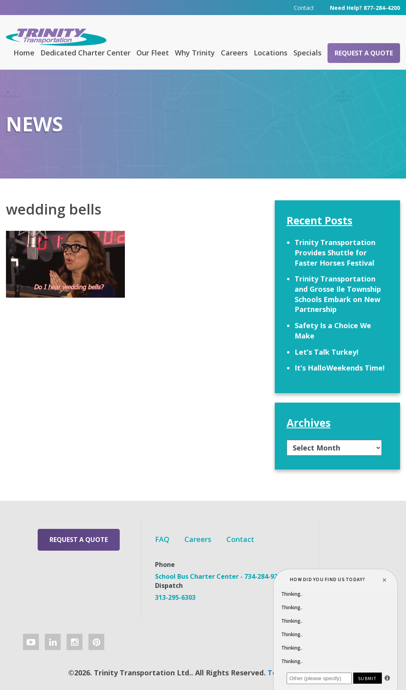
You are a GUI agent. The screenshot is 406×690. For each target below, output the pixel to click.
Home (23, 52)
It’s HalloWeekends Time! (340, 368)
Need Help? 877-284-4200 (365, 7)
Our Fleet (152, 52)
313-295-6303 (175, 597)
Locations (270, 52)
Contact (304, 7)
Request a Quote (364, 53)
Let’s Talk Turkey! (326, 352)
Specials (307, 52)
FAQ (162, 539)
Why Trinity (195, 52)
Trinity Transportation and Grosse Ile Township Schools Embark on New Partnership (338, 294)
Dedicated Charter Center (85, 52)
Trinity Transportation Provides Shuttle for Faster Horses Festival (335, 252)
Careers (234, 52)
